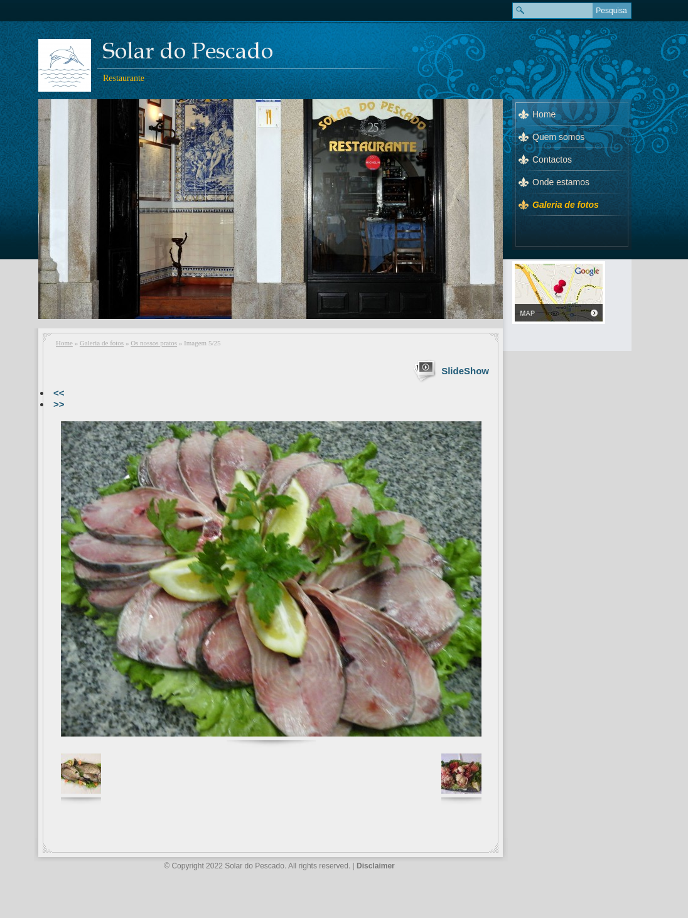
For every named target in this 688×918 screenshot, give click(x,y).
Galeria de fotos (102, 343)
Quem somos (558, 137)
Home (64, 343)
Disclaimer (376, 865)
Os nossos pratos (154, 343)
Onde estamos (560, 182)
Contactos (552, 159)
